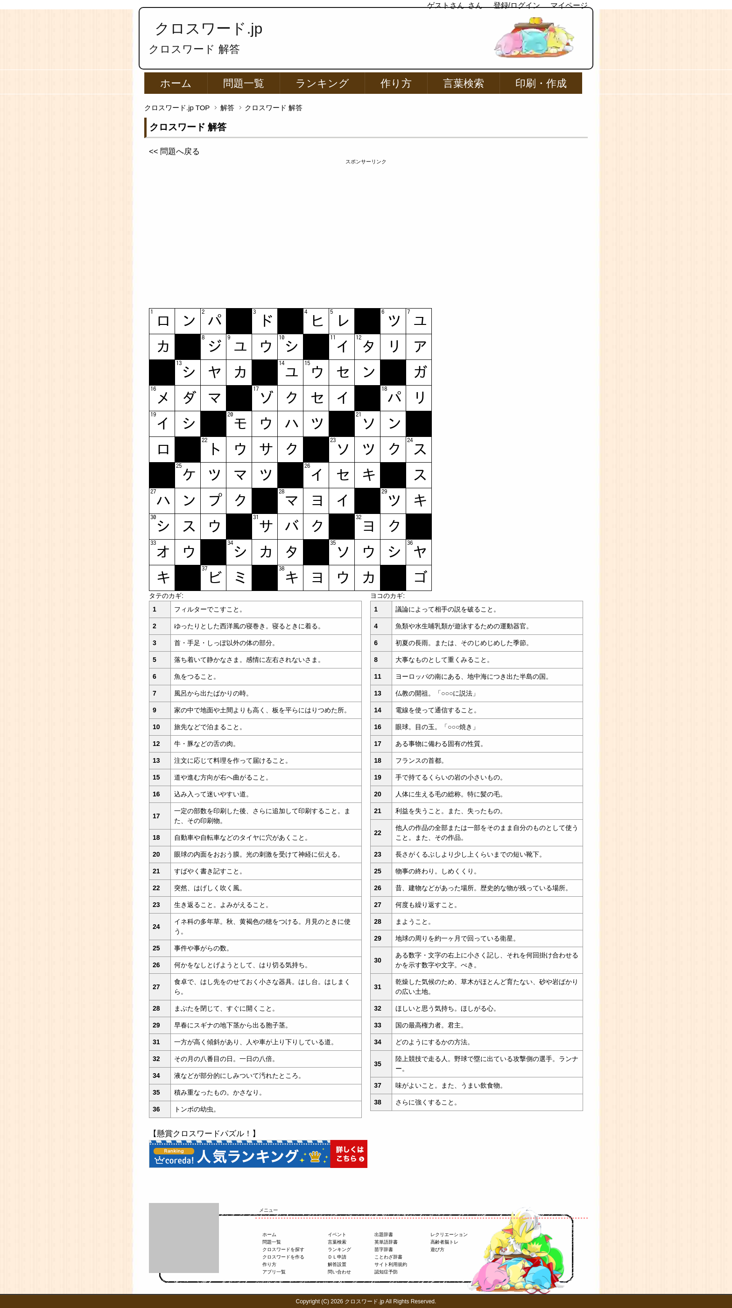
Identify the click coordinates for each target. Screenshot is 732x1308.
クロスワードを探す (283, 1249)
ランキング (322, 83)
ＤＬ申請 (337, 1256)
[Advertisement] (366, 231)
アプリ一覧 (274, 1271)
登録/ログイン (516, 5)
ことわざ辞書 (388, 1256)
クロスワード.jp (208, 28)
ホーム (176, 83)
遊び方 (437, 1249)
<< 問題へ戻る (174, 151)
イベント (337, 1234)
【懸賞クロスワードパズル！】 (204, 1133)
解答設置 (337, 1264)
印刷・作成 (541, 83)
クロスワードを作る (283, 1256)
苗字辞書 (383, 1249)
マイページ (569, 5)
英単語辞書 (386, 1242)
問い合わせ (339, 1271)
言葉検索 (463, 83)
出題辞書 (383, 1234)
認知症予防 (386, 1271)
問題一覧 (243, 83)
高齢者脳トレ (444, 1242)
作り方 (396, 83)
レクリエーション (449, 1234)
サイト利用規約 (390, 1264)
